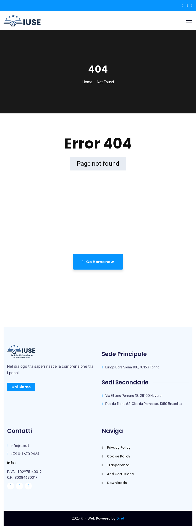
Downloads (114, 482)
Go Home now (98, 262)
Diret (120, 518)
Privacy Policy (116, 447)
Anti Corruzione (118, 474)
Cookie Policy (116, 456)
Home (87, 82)
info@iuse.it (20, 446)
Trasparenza (115, 465)
